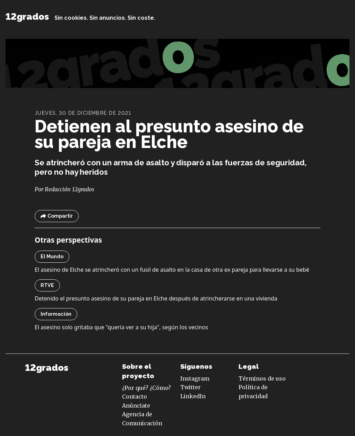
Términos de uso (262, 378)
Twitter (190, 387)
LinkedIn (193, 396)
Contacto (134, 396)
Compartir (57, 216)
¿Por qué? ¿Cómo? (146, 387)
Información (56, 314)
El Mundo (52, 256)
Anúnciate (136, 405)
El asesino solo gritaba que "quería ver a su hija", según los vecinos (121, 327)
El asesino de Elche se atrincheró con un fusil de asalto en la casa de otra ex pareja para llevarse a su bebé (172, 269)
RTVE (47, 285)
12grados (27, 16)
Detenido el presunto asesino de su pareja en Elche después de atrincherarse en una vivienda (156, 298)
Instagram (194, 378)
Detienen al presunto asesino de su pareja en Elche (169, 134)
